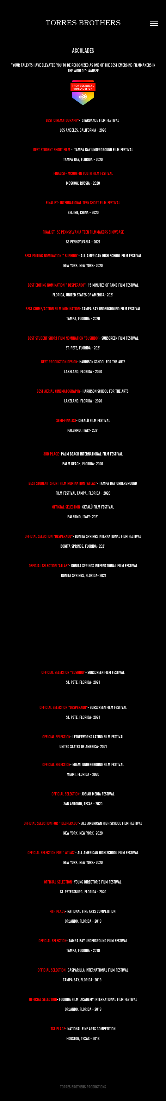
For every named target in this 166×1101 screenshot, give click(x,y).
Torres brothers (83, 24)
